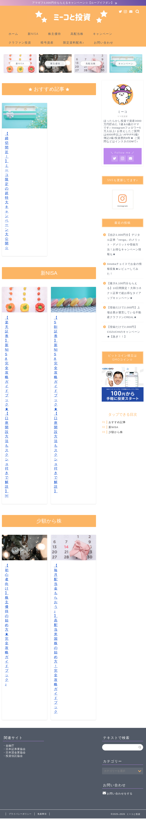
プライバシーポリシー (20, 814)
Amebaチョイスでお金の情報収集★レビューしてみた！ (124, 269)
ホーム (13, 34)
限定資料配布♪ (73, 43)
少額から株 (116, 432)
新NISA (33, 34)
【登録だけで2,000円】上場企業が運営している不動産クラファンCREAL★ (124, 313)
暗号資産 (47, 43)
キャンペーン (102, 34)
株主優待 (54, 34)
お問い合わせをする (118, 794)
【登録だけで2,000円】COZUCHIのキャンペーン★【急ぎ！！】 (123, 332)
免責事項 (42, 814)
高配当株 (77, 34)
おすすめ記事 (117, 422)
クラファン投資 (20, 43)
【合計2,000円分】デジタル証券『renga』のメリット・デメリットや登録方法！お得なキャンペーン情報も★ (124, 245)
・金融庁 (8, 746)
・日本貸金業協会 (14, 753)
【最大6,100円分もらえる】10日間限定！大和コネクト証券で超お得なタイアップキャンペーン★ (124, 291)
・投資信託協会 (13, 756)
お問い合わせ (103, 43)
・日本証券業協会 (14, 749)
